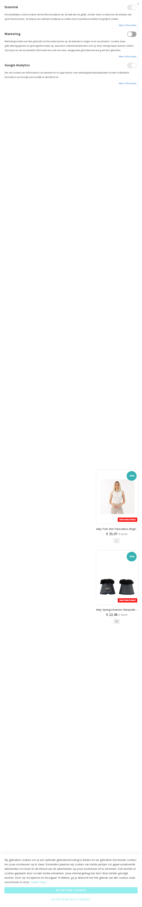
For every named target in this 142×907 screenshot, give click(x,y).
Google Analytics (131, 65)
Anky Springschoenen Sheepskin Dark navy (117, 610)
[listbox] (117, 541)
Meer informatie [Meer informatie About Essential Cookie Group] (128, 25)
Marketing (131, 34)
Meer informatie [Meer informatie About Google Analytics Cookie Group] (128, 83)
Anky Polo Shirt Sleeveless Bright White (117, 529)
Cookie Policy (38, 882)
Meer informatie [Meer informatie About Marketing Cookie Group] (128, 56)
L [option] (116, 541)
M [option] (116, 621)
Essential (131, 7)
